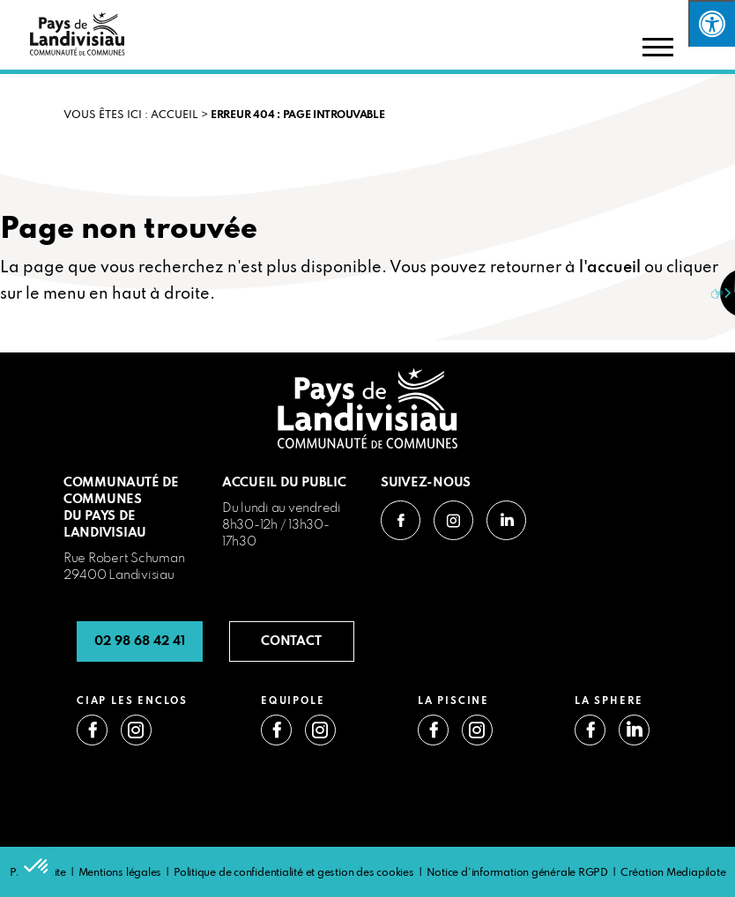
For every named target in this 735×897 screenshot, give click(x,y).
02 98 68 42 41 (139, 641)
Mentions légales (119, 873)
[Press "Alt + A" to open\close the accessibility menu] (711, 23)
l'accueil (610, 268)
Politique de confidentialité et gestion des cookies (294, 873)
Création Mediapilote (673, 873)
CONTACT (291, 641)
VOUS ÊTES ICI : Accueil (130, 115)
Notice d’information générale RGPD (518, 873)
